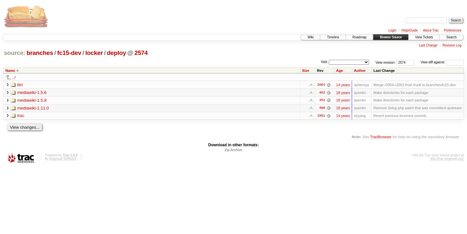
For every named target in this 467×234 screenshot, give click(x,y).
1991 (321, 116)
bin (20, 84)
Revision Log (452, 45)
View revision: (386, 62)
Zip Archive (233, 150)
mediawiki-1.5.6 (31, 92)
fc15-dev (69, 52)
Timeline (333, 37)
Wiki (310, 37)
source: (14, 52)
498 (322, 108)
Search (451, 37)
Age (339, 70)
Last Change (428, 45)
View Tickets (424, 37)
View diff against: (442, 62)
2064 (321, 84)
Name (10, 70)
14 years (343, 85)
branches (40, 52)
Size (305, 70)
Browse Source (391, 37)
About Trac (430, 30)
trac (20, 115)
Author (359, 70)
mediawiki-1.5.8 (31, 100)
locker (94, 52)
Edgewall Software (62, 159)
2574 (141, 52)
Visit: (324, 62)
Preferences (452, 30)
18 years (343, 93)
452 (322, 92)
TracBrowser (380, 137)
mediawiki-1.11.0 (33, 108)
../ (14, 77)
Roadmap (359, 37)
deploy (116, 52)
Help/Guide (409, 30)
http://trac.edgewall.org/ (447, 159)
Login (392, 30)
